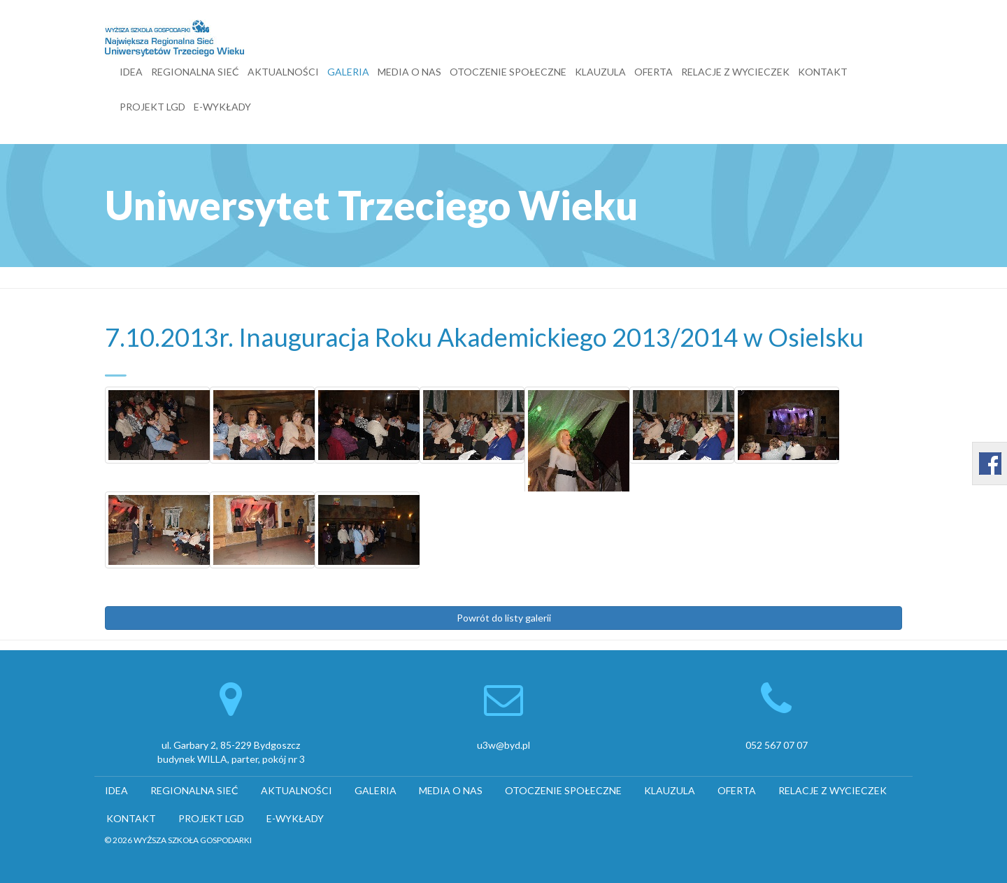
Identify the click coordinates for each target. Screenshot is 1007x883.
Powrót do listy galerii (504, 618)
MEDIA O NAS (409, 72)
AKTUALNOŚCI (283, 72)
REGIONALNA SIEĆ (195, 72)
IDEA (131, 72)
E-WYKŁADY (222, 107)
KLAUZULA (600, 72)
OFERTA (653, 72)
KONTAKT (823, 72)
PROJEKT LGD (152, 107)
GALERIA (348, 72)
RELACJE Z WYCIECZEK (735, 72)
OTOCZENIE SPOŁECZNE (508, 72)
